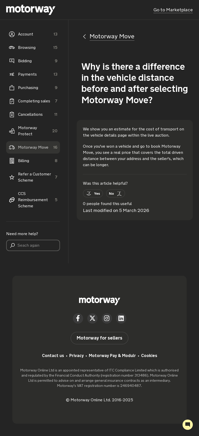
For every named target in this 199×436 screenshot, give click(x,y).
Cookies (149, 355)
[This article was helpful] (93, 193)
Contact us (53, 355)
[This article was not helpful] (115, 193)
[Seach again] (33, 245)
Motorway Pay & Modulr (112, 355)
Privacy (76, 355)
